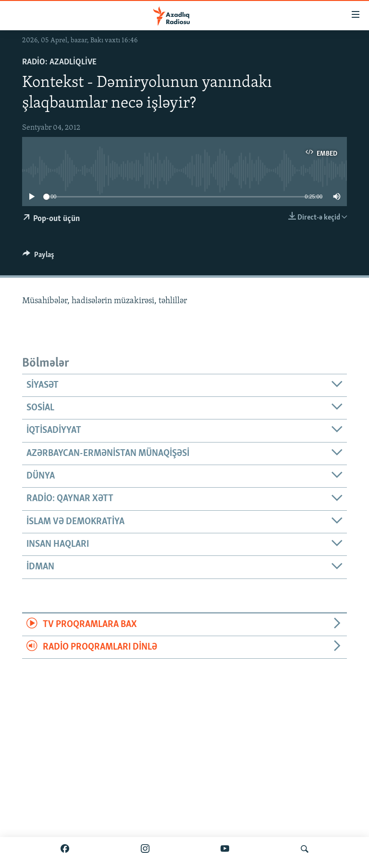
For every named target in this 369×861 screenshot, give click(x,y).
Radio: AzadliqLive (59, 62)
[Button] (38, 257)
